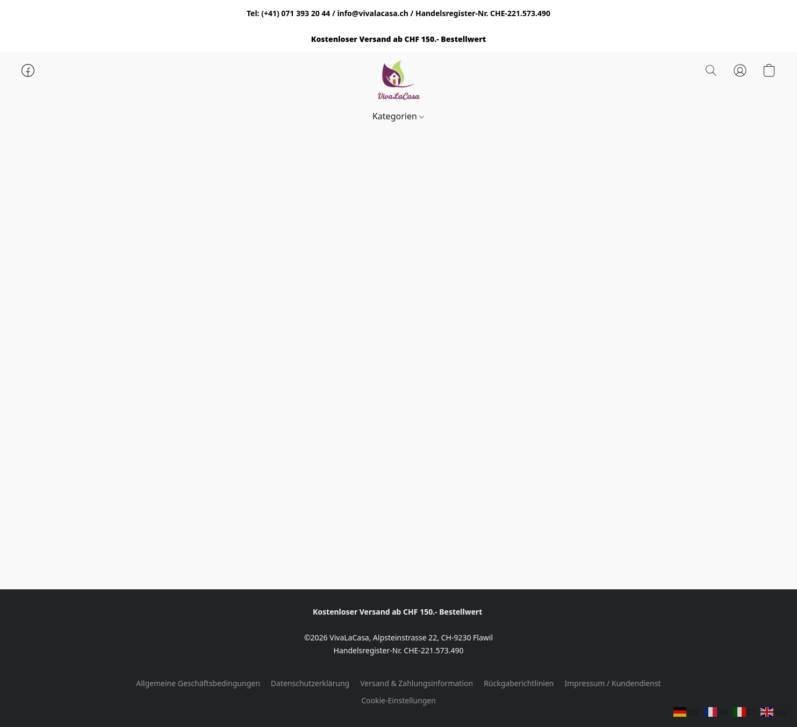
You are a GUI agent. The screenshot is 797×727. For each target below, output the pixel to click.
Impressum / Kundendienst (613, 683)
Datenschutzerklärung (310, 683)
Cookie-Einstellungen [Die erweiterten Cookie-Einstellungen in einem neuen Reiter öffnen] (398, 700)
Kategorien (398, 116)
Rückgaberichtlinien (519, 683)
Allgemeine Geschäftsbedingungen (198, 683)
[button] (398, 81)
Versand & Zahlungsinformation (416, 683)
